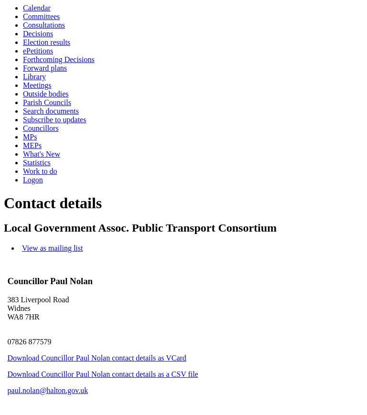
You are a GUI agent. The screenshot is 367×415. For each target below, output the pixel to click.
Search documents (51, 111)
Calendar (37, 8)
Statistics (37, 163)
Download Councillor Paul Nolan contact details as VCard (97, 358)
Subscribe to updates (54, 120)
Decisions (38, 34)
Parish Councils (47, 102)
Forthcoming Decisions (59, 59)
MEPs (32, 145)
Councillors (41, 128)
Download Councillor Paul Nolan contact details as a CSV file (103, 374)
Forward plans (45, 68)
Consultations (44, 25)
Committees (41, 16)
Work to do (40, 171)
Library (34, 77)
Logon (33, 180)
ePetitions (38, 51)
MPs (30, 137)
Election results (46, 42)
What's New (41, 154)
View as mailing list (52, 248)
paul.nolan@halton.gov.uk (48, 390)
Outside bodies (46, 94)
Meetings (37, 85)
